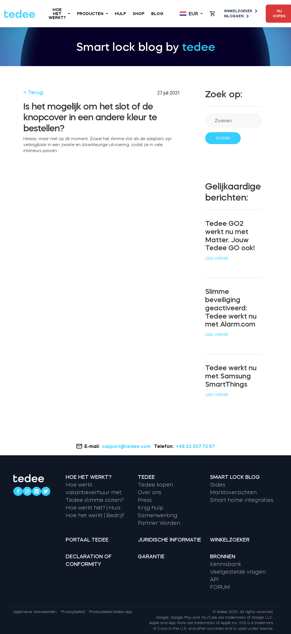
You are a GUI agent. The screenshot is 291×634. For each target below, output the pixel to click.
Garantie (151, 556)
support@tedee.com (127, 446)
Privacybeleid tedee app (110, 612)
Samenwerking (157, 515)
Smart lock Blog (235, 477)
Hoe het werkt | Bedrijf (95, 515)
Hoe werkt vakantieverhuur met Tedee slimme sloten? (95, 492)
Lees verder (216, 258)
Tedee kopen (155, 484)
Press (145, 500)
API (214, 579)
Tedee (146, 477)
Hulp (120, 14)
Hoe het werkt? (59, 14)
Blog (157, 14)
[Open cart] (212, 13)
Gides (217, 484)
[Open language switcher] (191, 13)
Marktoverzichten (233, 492)
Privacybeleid (73, 612)
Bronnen (222, 556)
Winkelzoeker (240, 11)
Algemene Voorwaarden (35, 612)
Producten (92, 14)
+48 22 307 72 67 (195, 446)
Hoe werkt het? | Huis (93, 507)
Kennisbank (225, 564)
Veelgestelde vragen (238, 571)
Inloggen (236, 16)
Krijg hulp (150, 507)
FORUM (220, 587)
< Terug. (33, 92)
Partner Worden (159, 523)
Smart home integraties (241, 500)
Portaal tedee (87, 539)
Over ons (149, 492)
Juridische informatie (169, 539)
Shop (138, 14)
